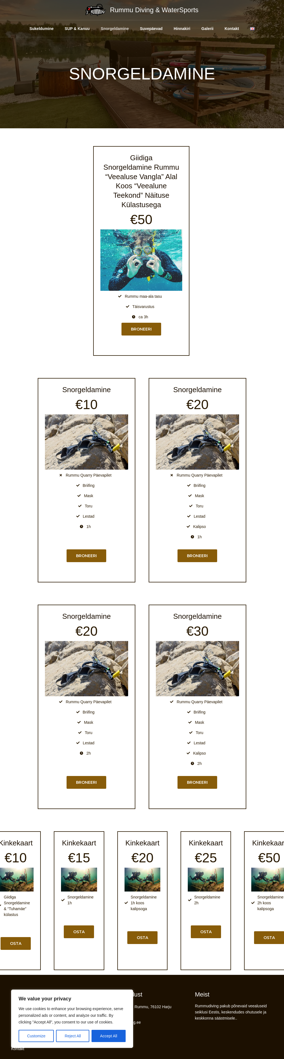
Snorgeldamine (107, 28)
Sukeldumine (29, 28)
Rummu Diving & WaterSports (154, 10)
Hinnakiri (180, 28)
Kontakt (235, 28)
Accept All (108, 1036)
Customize (36, 1036)
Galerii (208, 28)
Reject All (73, 1036)
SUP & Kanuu (67, 28)
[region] (72, 1019)
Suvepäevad (146, 28)
